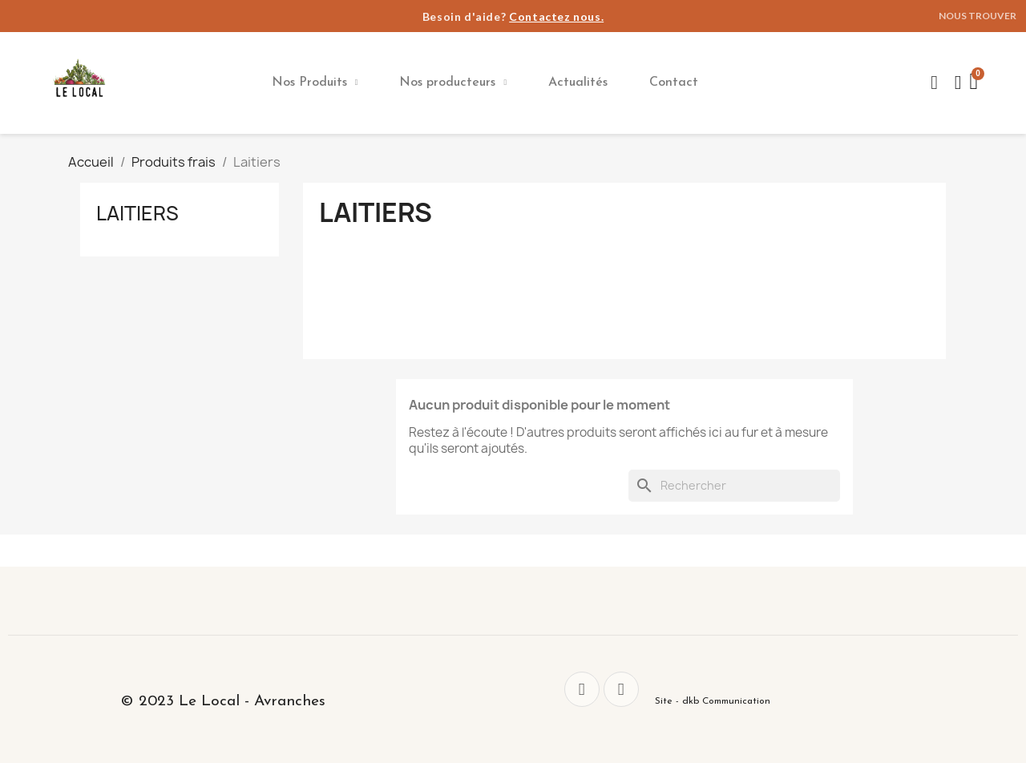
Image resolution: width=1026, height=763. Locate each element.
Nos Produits (315, 83)
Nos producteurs (453, 83)
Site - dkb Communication (712, 701)
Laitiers (137, 213)
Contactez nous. (556, 16)
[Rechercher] (734, 486)
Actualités (578, 82)
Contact (673, 82)
